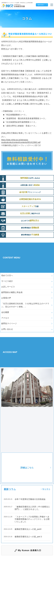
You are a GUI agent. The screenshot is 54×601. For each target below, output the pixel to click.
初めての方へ (7, 275)
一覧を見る (45, 489)
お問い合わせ (7, 329)
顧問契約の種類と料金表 (12, 292)
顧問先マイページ (9, 323)
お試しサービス (8, 287)
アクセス (5, 318)
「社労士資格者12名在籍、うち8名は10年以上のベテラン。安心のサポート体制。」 (25, 305)
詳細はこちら (27, 467)
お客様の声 (6, 298)
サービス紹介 (7, 281)
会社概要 (5, 312)
